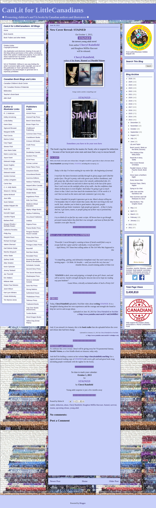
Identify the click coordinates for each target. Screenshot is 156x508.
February (133, 217)
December (134, 122)
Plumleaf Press (31, 241)
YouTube (115, 312)
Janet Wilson (8, 289)
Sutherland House (32, 293)
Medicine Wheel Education (32, 205)
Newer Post (55, 481)
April (132, 211)
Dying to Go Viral (136, 188)
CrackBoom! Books (33, 137)
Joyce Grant (8, 158)
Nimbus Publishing (33, 213)
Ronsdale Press (32, 256)
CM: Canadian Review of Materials (16, 87)
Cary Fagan (8, 143)
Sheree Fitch (8, 146)
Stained (107, 405)
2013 (131, 120)
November (134, 126)
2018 (131, 104)
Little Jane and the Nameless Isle (136, 193)
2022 (131, 91)
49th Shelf (7, 98)
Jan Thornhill (8, 274)
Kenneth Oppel (9, 213)
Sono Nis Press (31, 286)
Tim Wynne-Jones (10, 300)
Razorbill (29, 248)
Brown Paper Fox (32, 124)
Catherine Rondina (10, 230)
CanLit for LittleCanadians (42, 10)
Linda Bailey (8, 121)
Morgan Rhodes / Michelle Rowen (10, 225)
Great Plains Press (33, 167)
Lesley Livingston (10, 180)
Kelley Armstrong (10, 117)
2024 (131, 85)
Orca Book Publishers (34, 217)
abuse (66, 405)
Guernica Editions (32, 178)
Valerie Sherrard (9, 244)
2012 (131, 224)
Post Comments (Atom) (89, 488)
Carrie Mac (8, 183)
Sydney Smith (9, 259)
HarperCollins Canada (34, 185)
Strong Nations (31, 289)
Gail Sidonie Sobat (10, 248)
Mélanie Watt (8, 281)
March (132, 214)
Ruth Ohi (7, 209)
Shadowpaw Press (33, 276)
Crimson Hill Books (33, 141)
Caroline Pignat (9, 217)
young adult (74, 408)
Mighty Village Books (33, 209)
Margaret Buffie (9, 132)
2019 (131, 101)
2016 (131, 110)
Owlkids (29, 221)
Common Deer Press (33, 134)
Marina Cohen (9, 139)
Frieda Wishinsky (10, 296)
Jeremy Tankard (9, 270)
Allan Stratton (8, 263)
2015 (131, 113)
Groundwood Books (33, 174)
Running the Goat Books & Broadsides (33, 260)
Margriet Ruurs (9, 237)
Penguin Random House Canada (32, 233)
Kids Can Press (31, 200)
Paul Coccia (8, 135)
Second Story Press (33, 269)
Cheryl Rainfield (103, 312)
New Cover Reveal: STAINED (137, 164)
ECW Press (30, 160)
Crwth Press (30, 145)
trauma (52, 408)
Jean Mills (7, 198)
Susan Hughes (9, 165)
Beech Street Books (33, 121)
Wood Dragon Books (33, 317)
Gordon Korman (9, 176)
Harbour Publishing (33, 182)
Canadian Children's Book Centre (16, 83)
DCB (28, 148)
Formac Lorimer (32, 163)
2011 (131, 228)
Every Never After (136, 180)
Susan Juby (8, 169)
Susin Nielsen (9, 202)
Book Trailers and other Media (14, 38)
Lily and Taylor (135, 144)
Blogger (82, 503)
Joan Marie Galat (10, 150)
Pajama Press (31, 224)
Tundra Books (31, 313)
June (132, 142)
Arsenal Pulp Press (33, 117)
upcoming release (62, 408)
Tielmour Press (31, 300)
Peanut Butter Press (33, 228)
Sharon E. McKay (10, 191)
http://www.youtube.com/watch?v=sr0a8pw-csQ (103, 335)
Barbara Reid (8, 220)
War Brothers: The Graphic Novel (136, 203)
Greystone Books (32, 171)
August (133, 135)
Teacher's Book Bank (11, 94)
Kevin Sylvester (9, 267)
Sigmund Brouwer (10, 128)
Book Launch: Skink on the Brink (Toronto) (138, 148)
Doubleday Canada (33, 152)
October (133, 129)
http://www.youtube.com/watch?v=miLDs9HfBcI (99, 314)
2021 (131, 94)
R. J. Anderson (9, 113)
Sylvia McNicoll (9, 194)
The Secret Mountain (33, 273)
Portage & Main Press (34, 245)
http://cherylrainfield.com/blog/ (97, 356)
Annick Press (31, 113)
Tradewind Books (32, 304)
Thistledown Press (32, 297)
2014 (131, 117)
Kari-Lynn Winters (10, 292)
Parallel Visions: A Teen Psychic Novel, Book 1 (138, 170)
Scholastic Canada (33, 265)
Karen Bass (8, 124)
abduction (59, 405)
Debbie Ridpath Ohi (11, 206)
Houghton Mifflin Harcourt (93, 405)
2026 (131, 79)
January (133, 220)
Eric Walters (8, 278)
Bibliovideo (8, 91)
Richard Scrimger (10, 241)
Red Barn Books (32, 252)
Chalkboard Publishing (30, 129)
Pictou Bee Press (32, 237)
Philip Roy (7, 233)
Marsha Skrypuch (10, 252)
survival (113, 405)
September (134, 132)
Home (84, 481)
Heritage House (32, 189)
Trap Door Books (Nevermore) (32, 309)
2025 (131, 82)
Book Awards (8, 34)
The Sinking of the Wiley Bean (136, 154)
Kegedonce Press (32, 196)
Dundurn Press (31, 156)
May (132, 208)
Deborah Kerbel (9, 172)
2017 (131, 107)
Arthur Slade (8, 256)
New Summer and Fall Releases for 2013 (138, 198)
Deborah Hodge (9, 161)
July (132, 138)
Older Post (114, 481)
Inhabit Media (31, 193)
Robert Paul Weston (11, 285)
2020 (131, 97)
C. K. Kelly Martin (10, 187)
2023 (131, 88)
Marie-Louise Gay (10, 154)
